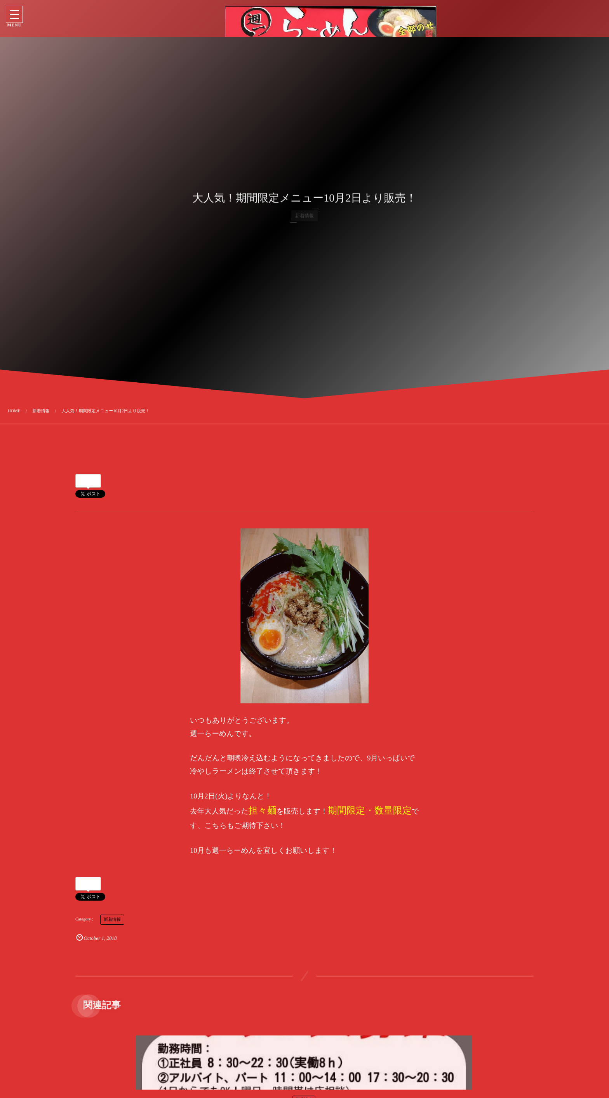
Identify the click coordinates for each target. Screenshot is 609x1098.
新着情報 (112, 919)
